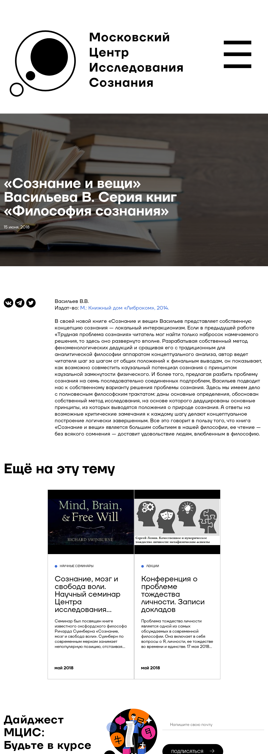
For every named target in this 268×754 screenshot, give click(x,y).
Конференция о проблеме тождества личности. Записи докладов (173, 594)
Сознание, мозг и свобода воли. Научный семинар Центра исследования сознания (87, 598)
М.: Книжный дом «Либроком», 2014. (124, 308)
